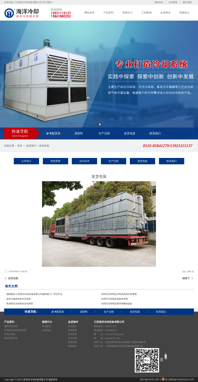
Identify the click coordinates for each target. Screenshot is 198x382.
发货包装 (129, 133)
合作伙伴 (84, 161)
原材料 (78, 133)
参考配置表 (53, 133)
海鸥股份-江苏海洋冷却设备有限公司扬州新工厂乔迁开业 (34, 294)
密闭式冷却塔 (10, 326)
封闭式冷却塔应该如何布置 (114, 299)
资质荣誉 (55, 161)
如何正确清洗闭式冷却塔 (18, 299)
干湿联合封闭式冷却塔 (15, 330)
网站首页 (89, 12)
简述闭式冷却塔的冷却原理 (19, 303)
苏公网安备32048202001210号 (177, 379)
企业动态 (46, 330)
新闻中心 (127, 12)
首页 (19, 145)
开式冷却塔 (9, 334)
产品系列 (108, 12)
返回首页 (159, 2)
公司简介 (26, 161)
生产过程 (104, 133)
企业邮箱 (173, 2)
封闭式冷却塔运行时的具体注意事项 (119, 294)
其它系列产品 (10, 338)
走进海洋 (165, 12)
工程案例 (146, 12)
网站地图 (187, 2)
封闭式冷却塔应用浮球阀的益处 (116, 303)
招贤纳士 (184, 12)
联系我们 (155, 133)
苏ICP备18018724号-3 (150, 379)
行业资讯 (46, 326)
